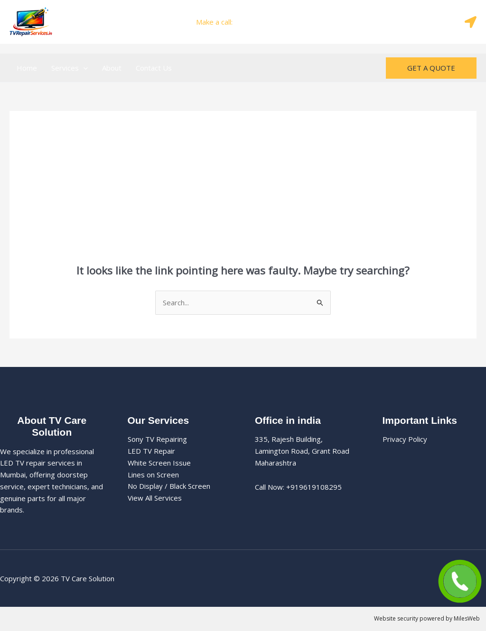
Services (69, 68)
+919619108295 (262, 22)
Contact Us (154, 68)
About (112, 68)
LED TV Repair (151, 451)
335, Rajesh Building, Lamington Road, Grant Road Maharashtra (302, 450)
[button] (83, 68)
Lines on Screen (153, 474)
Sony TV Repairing (157, 439)
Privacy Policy (405, 439)
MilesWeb (467, 618)
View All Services (155, 498)
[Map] (471, 22)
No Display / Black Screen (169, 486)
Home (27, 68)
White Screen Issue (159, 462)
